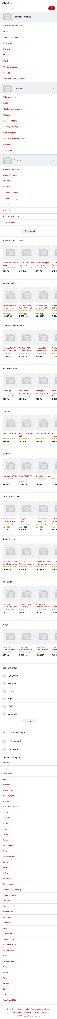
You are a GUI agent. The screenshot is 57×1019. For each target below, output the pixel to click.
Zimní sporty (7, 923)
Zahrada (17, 160)
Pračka (5, 834)
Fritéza (5, 873)
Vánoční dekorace (9, 945)
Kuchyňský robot (9, 856)
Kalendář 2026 (8, 934)
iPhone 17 (6, 812)
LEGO (5, 994)
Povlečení (6, 956)
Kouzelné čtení (8, 961)
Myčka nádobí (8, 845)
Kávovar (6, 862)
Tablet (5, 779)
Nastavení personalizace (40, 1009)
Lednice (5, 829)
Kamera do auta (9, 884)
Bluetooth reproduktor (11, 807)
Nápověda (11, 1009)
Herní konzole (8, 790)
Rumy (5, 928)
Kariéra (44, 1012)
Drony (5, 967)
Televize (6, 763)
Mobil (5, 768)
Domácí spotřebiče (22, 17)
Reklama (27, 1012)
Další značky (28, 721)
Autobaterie (7, 917)
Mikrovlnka (7, 867)
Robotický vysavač (10, 796)
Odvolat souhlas (16, 1012)
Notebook (6, 785)
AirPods (5, 823)
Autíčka (5, 972)
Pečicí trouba (7, 851)
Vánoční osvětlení (9, 950)
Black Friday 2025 (9, 1000)
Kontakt (36, 1012)
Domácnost (19, 88)
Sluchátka (6, 801)
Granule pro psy (9, 939)
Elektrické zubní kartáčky (12, 890)
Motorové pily (8, 912)
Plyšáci (5, 978)
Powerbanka (7, 878)
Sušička (5, 840)
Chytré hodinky (8, 774)
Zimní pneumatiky (9, 895)
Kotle (4, 906)
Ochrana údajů (23, 1009)
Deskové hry (7, 983)
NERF (5, 989)
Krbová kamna (8, 901)
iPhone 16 (6, 818)
